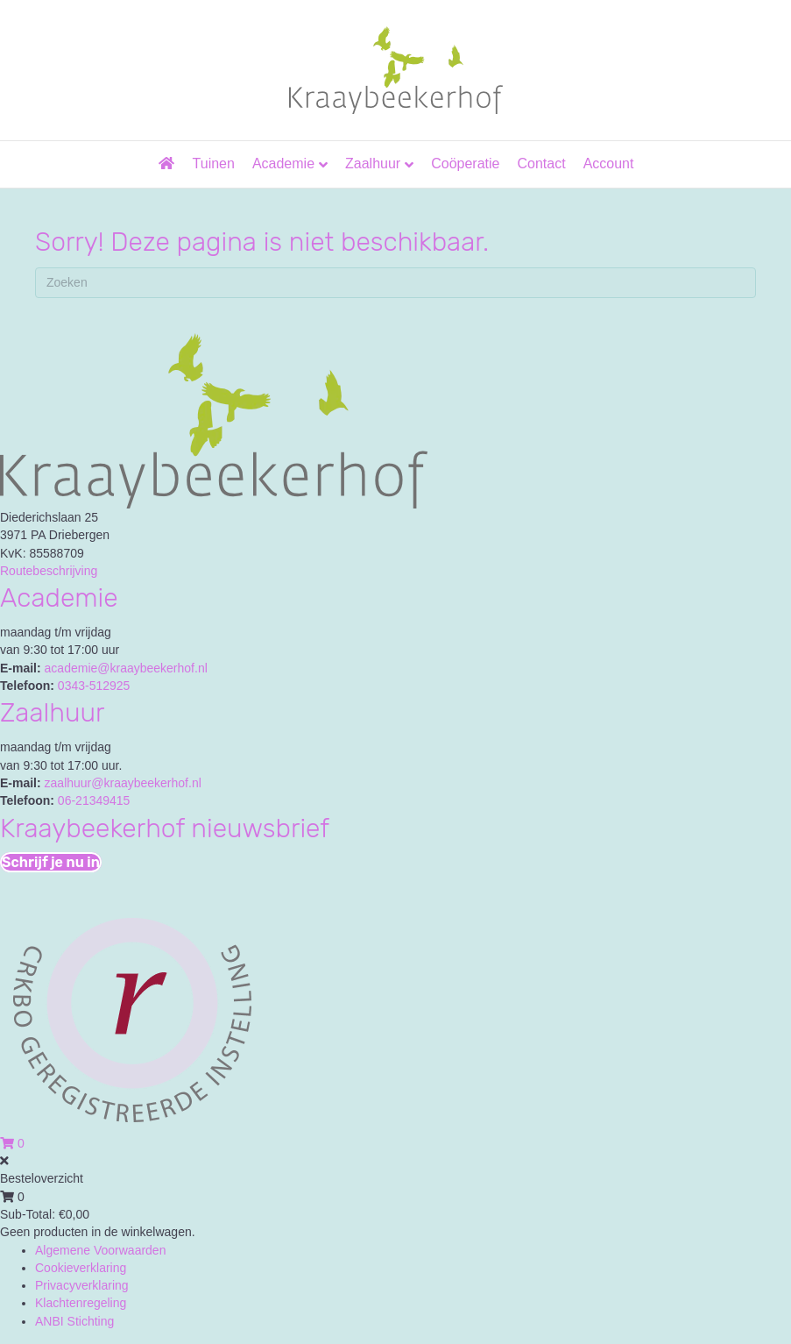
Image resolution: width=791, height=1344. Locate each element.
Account (608, 163)
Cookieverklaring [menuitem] (80, 1268)
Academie (283, 163)
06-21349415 (94, 800)
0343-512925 (94, 686)
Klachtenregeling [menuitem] (80, 1303)
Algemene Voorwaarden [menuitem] (100, 1250)
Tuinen (214, 163)
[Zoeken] (395, 282)
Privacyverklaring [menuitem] (82, 1285)
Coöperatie (465, 163)
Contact (541, 163)
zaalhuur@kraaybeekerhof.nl (123, 783)
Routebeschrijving (48, 571)
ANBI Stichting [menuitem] (74, 1321)
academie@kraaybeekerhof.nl (126, 668)
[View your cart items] (12, 1143)
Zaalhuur (372, 163)
